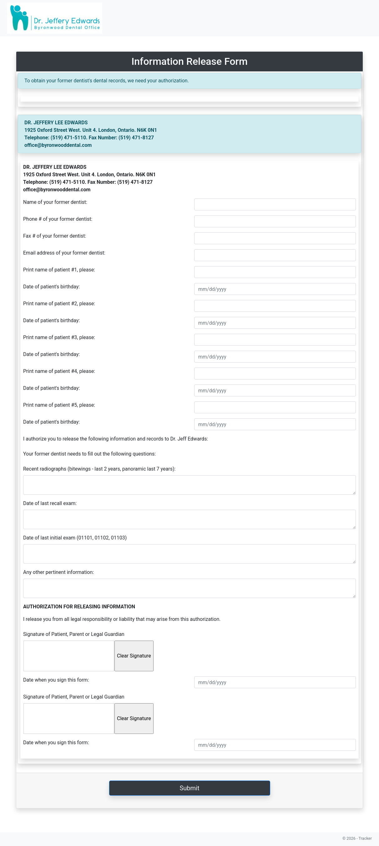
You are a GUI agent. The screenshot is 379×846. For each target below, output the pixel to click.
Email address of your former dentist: (64, 253)
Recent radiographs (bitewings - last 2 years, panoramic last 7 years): (99, 469)
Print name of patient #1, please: (59, 270)
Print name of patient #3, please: (59, 337)
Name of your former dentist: (55, 202)
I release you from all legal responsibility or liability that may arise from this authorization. (121, 619)
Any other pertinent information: (58, 572)
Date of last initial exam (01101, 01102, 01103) (75, 538)
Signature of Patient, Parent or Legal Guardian (73, 634)
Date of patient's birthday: (51, 287)
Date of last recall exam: (50, 503)
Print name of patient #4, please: (59, 371)
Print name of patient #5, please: (59, 405)
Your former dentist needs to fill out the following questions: (89, 454)
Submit (189, 788)
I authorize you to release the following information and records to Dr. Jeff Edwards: (115, 439)
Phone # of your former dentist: (57, 219)
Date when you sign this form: (56, 680)
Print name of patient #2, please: (59, 304)
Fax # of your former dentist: (54, 236)
